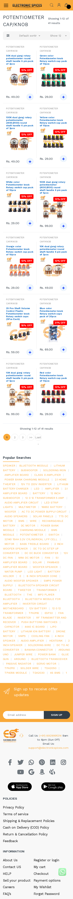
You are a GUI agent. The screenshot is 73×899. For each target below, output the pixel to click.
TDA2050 (50, 668)
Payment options (47, 880)
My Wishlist (42, 887)
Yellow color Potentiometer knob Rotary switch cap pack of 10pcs (53, 121)
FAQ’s (7, 894)
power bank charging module (26, 479)
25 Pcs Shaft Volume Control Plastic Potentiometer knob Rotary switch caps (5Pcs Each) (18, 313)
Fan (47, 557)
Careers (9, 887)
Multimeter (27, 506)
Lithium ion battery (36, 631)
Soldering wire (39, 645)
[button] (51, 5)
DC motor (28, 525)
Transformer (46, 589)
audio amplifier (32, 640)
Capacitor (11, 626)
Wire (33, 520)
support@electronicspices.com (48, 747)
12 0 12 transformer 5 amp (44, 497)
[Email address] (23, 715)
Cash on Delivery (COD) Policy (26, 827)
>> (30, 437)
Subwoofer (29, 470)
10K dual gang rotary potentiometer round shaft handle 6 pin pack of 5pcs (19, 376)
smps (22, 636)
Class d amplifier (47, 474)
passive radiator (18, 663)
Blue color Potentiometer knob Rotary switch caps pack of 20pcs (51, 312)
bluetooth (12, 594)
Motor (9, 543)
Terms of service (15, 814)
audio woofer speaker (21, 580)
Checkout (41, 874)
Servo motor (46, 663)
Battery (39, 493)
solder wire (29, 668)
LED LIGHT (35, 571)
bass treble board (34, 543)
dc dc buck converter (41, 553)
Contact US (12, 867)
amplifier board (16, 474)
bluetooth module (33, 465)
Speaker (9, 465)
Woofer (10, 511)
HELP (7, 874)
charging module (33, 530)
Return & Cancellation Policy (25, 834)
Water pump (13, 571)
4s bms (55, 672)
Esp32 (49, 612)
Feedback (10, 841)
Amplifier (52, 488)
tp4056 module (15, 672)
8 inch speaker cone (42, 576)
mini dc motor (28, 557)
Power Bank (47, 654)
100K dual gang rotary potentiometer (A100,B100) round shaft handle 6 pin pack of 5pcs (53, 187)
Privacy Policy (13, 807)
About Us (10, 860)
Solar (37, 562)
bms (21, 520)
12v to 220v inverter (36, 484)
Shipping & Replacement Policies (29, 821)
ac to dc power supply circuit (44, 511)
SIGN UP (56, 714)
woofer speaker (45, 566)
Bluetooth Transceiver (49, 659)
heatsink (56, 640)
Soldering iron (54, 470)
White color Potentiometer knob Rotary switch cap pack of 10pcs (19, 186)
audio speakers (15, 516)
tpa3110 (9, 668)
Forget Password (47, 894)
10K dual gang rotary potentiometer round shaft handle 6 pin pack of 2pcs (53, 250)
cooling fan (40, 636)
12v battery (38, 608)
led (36, 488)
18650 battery (51, 506)
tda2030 (39, 672)
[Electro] (22, 5)
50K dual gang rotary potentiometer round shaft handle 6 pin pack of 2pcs (19, 59)
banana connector (39, 649)
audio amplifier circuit (21, 502)
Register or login (47, 860)
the (29, 594)
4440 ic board (35, 626)
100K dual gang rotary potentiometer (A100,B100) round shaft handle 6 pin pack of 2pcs (19, 123)
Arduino (20, 659)
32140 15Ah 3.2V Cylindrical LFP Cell (30, 539)
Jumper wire (23, 654)
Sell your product (17, 880)
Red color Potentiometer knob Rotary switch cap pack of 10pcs (53, 376)
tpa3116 (34, 612)
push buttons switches (39, 622)
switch (53, 534)
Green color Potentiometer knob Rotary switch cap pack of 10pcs (53, 59)
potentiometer (31, 534)
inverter (24, 617)
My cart (40, 867)
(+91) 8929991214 (50, 735)
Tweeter (24, 589)
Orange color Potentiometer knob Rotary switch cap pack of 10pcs (19, 250)
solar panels (43, 516)
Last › (38, 438)
